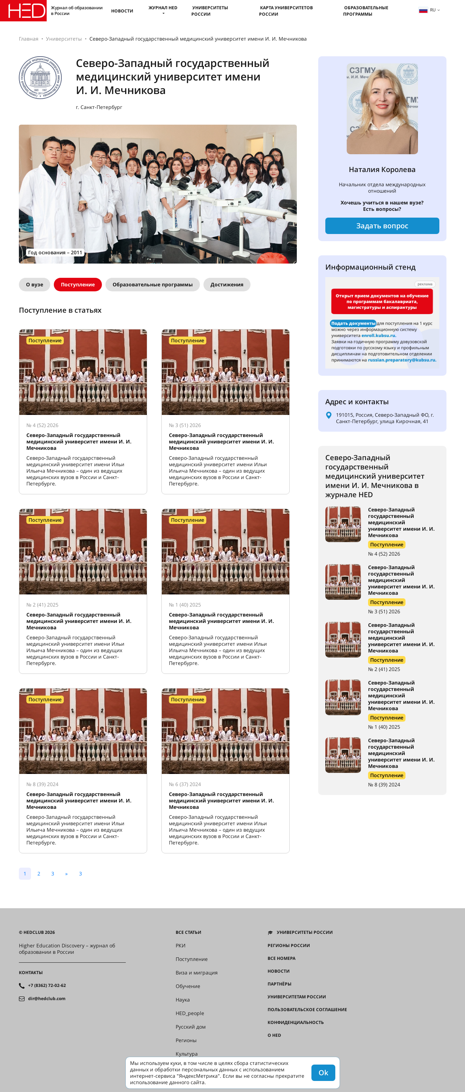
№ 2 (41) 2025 (384, 669)
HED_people (190, 1013)
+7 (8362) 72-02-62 (47, 985)
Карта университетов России (286, 11)
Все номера (281, 958)
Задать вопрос (382, 225)
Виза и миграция (197, 972)
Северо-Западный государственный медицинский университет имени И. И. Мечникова (401, 522)
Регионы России (289, 945)
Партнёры (279, 984)
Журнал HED (163, 8)
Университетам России (297, 997)
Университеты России (209, 11)
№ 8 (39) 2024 (384, 784)
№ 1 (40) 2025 (384, 726)
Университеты (64, 38)
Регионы (186, 1040)
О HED (274, 1035)
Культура (187, 1054)
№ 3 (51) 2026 (384, 611)
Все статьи (188, 932)
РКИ (181, 945)
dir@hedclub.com (47, 999)
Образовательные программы (365, 11)
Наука (183, 1000)
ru (427, 10)
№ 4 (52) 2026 (384, 553)
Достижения (227, 284)
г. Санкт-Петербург (99, 107)
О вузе (34, 284)
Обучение (188, 986)
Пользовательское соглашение (307, 1010)
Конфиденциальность (296, 1022)
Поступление (78, 284)
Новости (122, 11)
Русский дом (191, 1027)
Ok (323, 1072)
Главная (28, 38)
